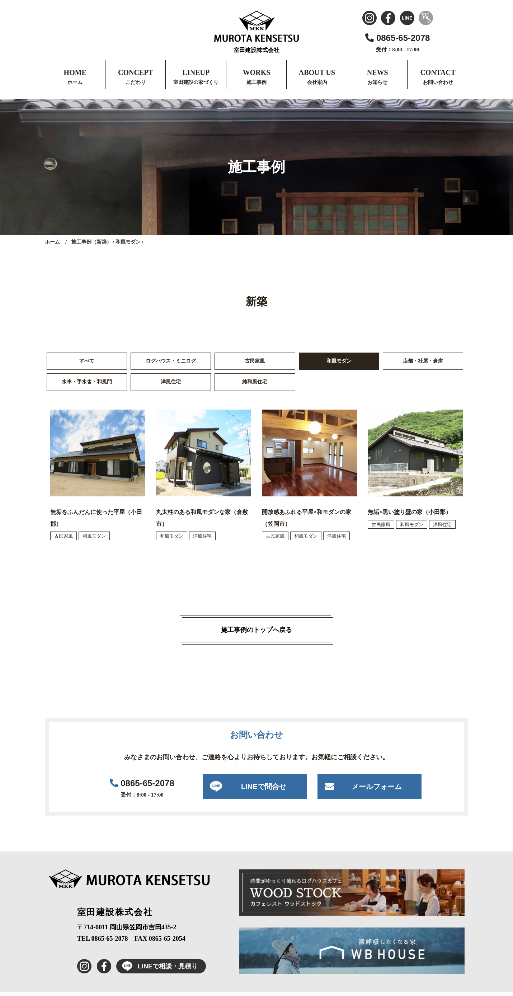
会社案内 (317, 82)
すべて (86, 362)
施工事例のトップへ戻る (256, 633)
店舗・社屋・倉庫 (423, 362)
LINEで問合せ (263, 790)
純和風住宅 (254, 385)
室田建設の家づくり (195, 82)
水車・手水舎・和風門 (87, 385)
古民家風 (255, 362)
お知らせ (377, 82)
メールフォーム (377, 790)
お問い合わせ (438, 82)
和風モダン (128, 242)
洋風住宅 (171, 385)
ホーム (75, 82)
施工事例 (256, 82)
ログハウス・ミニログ (171, 362)
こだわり (136, 82)
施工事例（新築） (91, 242)
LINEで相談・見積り (157, 970)
